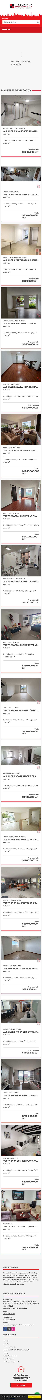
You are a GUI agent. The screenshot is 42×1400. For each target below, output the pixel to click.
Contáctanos (9, 1359)
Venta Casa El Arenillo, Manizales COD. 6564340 (21, 450)
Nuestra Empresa (10, 1356)
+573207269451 (9, 1314)
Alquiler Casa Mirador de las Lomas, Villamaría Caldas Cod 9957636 (21, 776)
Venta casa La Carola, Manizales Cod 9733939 (21, 1226)
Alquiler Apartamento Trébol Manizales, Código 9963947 (21, 324)
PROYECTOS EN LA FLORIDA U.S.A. (16, 1350)
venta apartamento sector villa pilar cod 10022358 (21, 195)
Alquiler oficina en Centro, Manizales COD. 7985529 (21, 1032)
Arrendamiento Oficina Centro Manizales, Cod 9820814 (21, 969)
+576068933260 (9, 1319)
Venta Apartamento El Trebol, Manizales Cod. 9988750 (21, 1095)
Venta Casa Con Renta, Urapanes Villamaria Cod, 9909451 (21, 1161)
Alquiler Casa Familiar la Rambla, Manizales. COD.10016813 (21, 387)
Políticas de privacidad (12, 1362)
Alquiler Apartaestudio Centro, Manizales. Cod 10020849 (21, 260)
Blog (6, 1353)
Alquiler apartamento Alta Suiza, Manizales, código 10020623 (21, 840)
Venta (6, 1344)
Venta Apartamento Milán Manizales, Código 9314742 (21, 710)
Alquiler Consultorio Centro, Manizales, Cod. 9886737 (21, 581)
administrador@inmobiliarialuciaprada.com (18, 1325)
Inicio (6, 1341)
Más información (11, 1398)
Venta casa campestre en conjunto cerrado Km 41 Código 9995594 (21, 903)
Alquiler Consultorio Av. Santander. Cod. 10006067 (21, 131)
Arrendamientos (10, 1347)
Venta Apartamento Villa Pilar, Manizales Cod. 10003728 (21, 516)
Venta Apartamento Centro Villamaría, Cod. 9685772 (21, 645)
